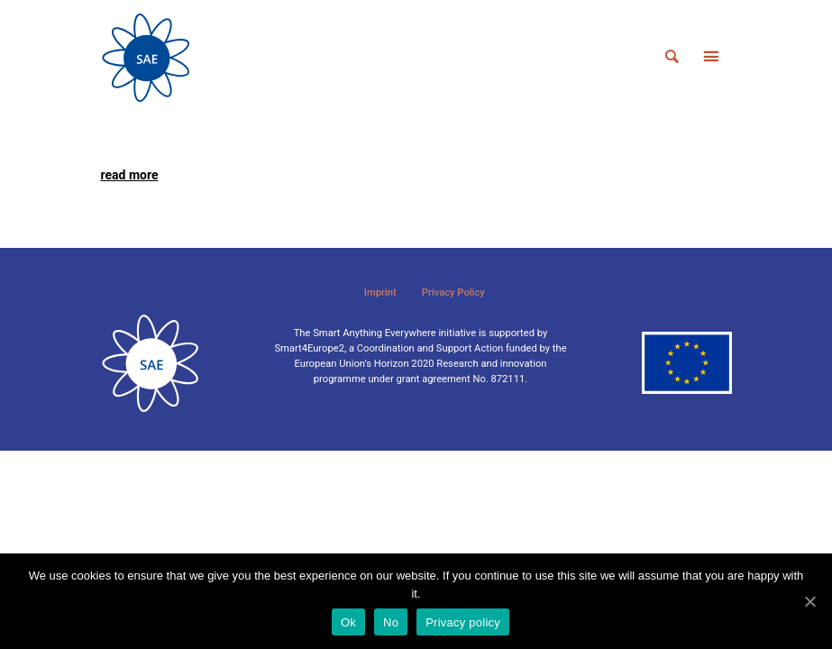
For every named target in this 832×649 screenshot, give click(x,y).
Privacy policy (462, 622)
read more (130, 175)
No (390, 622)
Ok (348, 622)
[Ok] (809, 601)
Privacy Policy (453, 292)
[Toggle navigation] (711, 57)
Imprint (380, 292)
